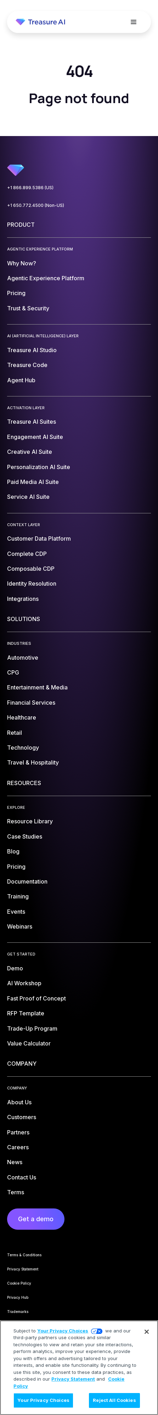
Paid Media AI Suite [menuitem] (33, 481)
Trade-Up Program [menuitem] (32, 1028)
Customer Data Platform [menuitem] (39, 538)
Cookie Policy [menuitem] (19, 1283)
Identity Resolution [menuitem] (31, 583)
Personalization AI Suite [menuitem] (38, 466)
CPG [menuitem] (13, 672)
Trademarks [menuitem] (17, 1311)
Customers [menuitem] (21, 1117)
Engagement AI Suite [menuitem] (35, 436)
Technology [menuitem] (23, 747)
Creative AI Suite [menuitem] (29, 451)
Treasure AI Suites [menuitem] (31, 421)
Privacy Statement (73, 1379)
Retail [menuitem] (14, 732)
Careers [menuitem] (18, 1147)
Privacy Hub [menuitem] (17, 1297)
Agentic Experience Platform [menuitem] (45, 278)
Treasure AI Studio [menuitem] (32, 350)
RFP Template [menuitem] (25, 1013)
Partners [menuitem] (18, 1132)
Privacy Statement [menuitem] (22, 1269)
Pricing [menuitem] (16, 293)
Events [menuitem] (16, 911)
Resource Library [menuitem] (30, 821)
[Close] (146, 1332)
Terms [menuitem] (15, 1192)
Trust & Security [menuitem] (28, 308)
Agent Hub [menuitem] (21, 380)
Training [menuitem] (18, 896)
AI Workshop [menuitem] (24, 983)
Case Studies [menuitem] (24, 836)
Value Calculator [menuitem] (29, 1043)
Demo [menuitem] (15, 968)
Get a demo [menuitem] (35, 1219)
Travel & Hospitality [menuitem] (33, 762)
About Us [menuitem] (19, 1102)
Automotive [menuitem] (22, 657)
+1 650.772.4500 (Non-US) (35, 205)
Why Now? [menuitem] (21, 263)
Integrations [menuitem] (23, 598)
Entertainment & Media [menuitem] (37, 687)
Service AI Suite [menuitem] (28, 496)
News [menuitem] (14, 1162)
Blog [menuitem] (13, 851)
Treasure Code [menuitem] (27, 364)
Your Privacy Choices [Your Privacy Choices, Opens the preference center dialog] (43, 1400)
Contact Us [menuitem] (21, 1177)
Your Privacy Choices (62, 1331)
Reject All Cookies (114, 1400)
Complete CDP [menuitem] (27, 553)
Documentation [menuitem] (27, 881)
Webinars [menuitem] (19, 926)
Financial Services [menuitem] (31, 702)
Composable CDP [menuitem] (31, 568)
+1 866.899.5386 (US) (30, 187)
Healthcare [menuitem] (21, 717)
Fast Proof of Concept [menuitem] (36, 998)
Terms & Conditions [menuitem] (24, 1255)
